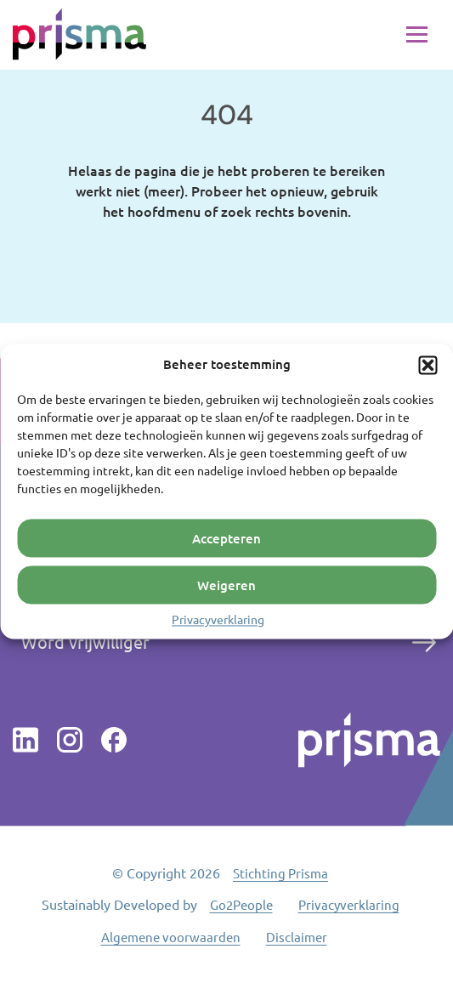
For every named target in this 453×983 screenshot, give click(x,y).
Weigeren (226, 585)
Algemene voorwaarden (171, 937)
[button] (427, 364)
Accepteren (226, 538)
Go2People (241, 904)
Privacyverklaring (218, 619)
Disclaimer (296, 937)
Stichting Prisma (280, 873)
